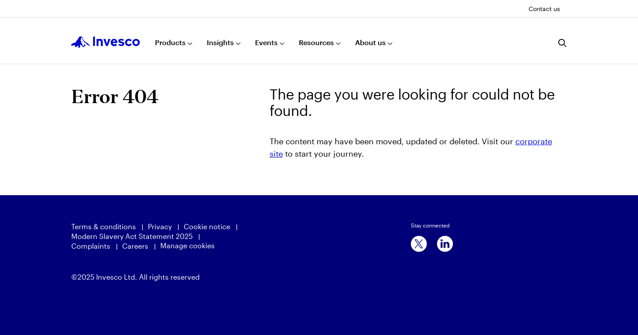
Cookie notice (207, 226)
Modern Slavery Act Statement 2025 (132, 236)
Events (266, 42)
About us (370, 42)
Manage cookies (187, 245)
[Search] (562, 43)
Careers (135, 246)
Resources (316, 42)
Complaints (90, 246)
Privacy (160, 226)
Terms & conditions (103, 226)
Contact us (544, 8)
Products (170, 42)
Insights (220, 42)
